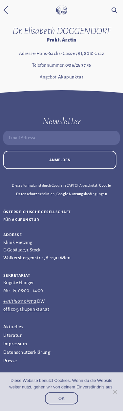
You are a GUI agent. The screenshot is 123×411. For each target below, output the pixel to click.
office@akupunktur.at (26, 309)
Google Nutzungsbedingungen (81, 194)
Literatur (12, 335)
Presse (10, 360)
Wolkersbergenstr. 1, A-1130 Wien (37, 257)
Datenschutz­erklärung (26, 352)
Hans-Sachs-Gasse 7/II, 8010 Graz (70, 53)
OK (61, 398)
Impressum (15, 343)
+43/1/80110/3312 (19, 301)
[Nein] (115, 391)
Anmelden (60, 159)
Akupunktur (71, 77)
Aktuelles (13, 326)
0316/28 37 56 (78, 65)
